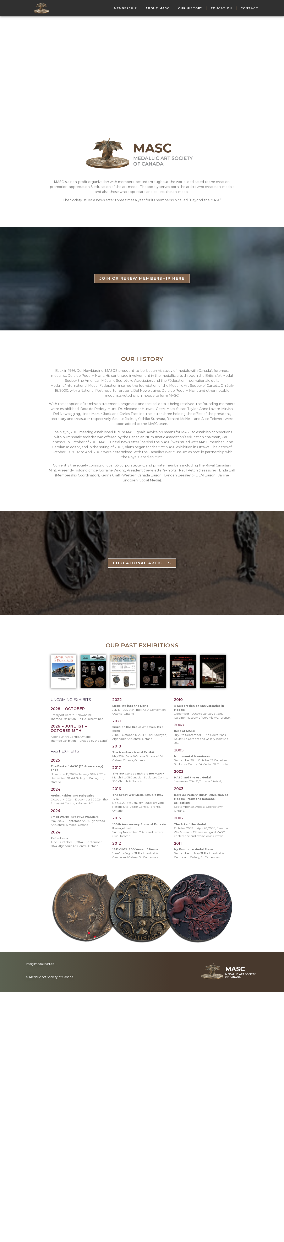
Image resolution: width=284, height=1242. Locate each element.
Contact (249, 8)
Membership (125, 8)
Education (221, 8)
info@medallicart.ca (40, 964)
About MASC (158, 8)
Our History (190, 8)
